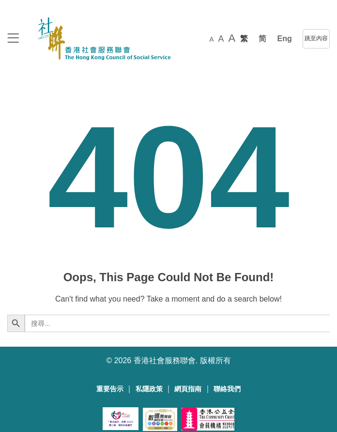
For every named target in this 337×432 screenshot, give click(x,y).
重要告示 (109, 389)
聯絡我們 (227, 389)
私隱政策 (149, 389)
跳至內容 (316, 38)
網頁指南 (187, 389)
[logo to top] (13, 39)
